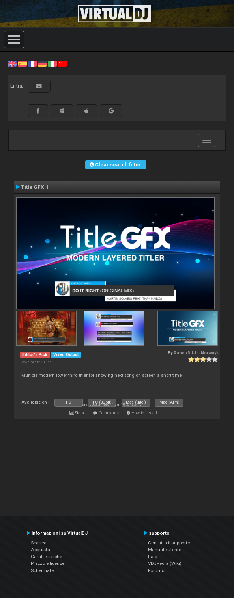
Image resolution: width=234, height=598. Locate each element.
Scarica (39, 543)
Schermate (42, 570)
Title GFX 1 (35, 187)
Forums (156, 570)
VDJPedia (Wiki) (165, 563)
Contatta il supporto (169, 543)
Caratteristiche (46, 556)
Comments (109, 412)
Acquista (40, 549)
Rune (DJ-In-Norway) (196, 353)
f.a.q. (153, 556)
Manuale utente (164, 549)
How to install (144, 412)
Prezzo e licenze (47, 563)
